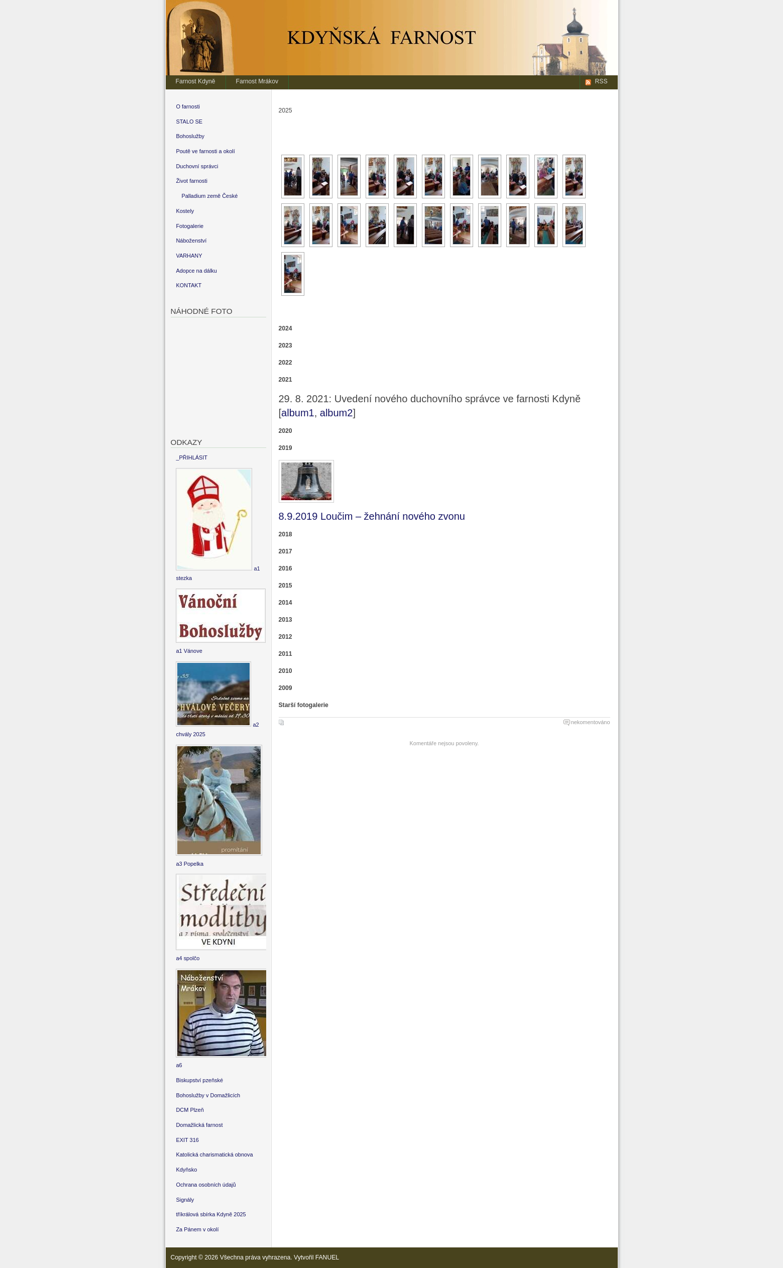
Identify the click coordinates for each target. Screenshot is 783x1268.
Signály (185, 1200)
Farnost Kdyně (195, 81)
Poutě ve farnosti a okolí (205, 151)
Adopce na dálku (196, 271)
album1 (297, 412)
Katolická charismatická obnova (214, 1154)
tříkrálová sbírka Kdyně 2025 (211, 1214)
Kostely (185, 211)
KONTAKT (188, 285)
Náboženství (191, 241)
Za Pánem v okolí (197, 1229)
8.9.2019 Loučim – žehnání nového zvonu (372, 516)
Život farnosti (191, 181)
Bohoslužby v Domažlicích (208, 1095)
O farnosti (187, 106)
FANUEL (327, 1257)
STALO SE (189, 122)
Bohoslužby (190, 136)
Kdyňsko (186, 1170)
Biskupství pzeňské (199, 1080)
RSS (601, 81)
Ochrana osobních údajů (206, 1185)
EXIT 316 (187, 1140)
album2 (336, 412)
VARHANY (189, 256)
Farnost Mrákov (257, 81)
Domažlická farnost (199, 1125)
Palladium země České (209, 196)
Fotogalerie (189, 226)
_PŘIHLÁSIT (191, 457)
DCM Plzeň (189, 1110)
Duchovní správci (197, 166)
